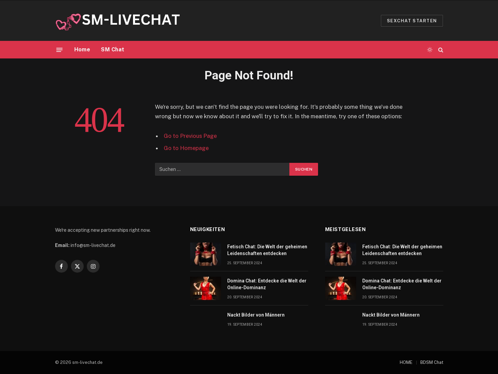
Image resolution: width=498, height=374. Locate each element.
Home (82, 49)
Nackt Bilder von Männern (256, 315)
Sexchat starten (412, 20)
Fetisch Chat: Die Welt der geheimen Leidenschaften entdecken (267, 250)
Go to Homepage (186, 148)
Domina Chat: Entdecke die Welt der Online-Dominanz (267, 284)
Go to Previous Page (190, 135)
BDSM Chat (431, 362)
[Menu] (59, 49)
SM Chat (112, 49)
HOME (406, 362)
